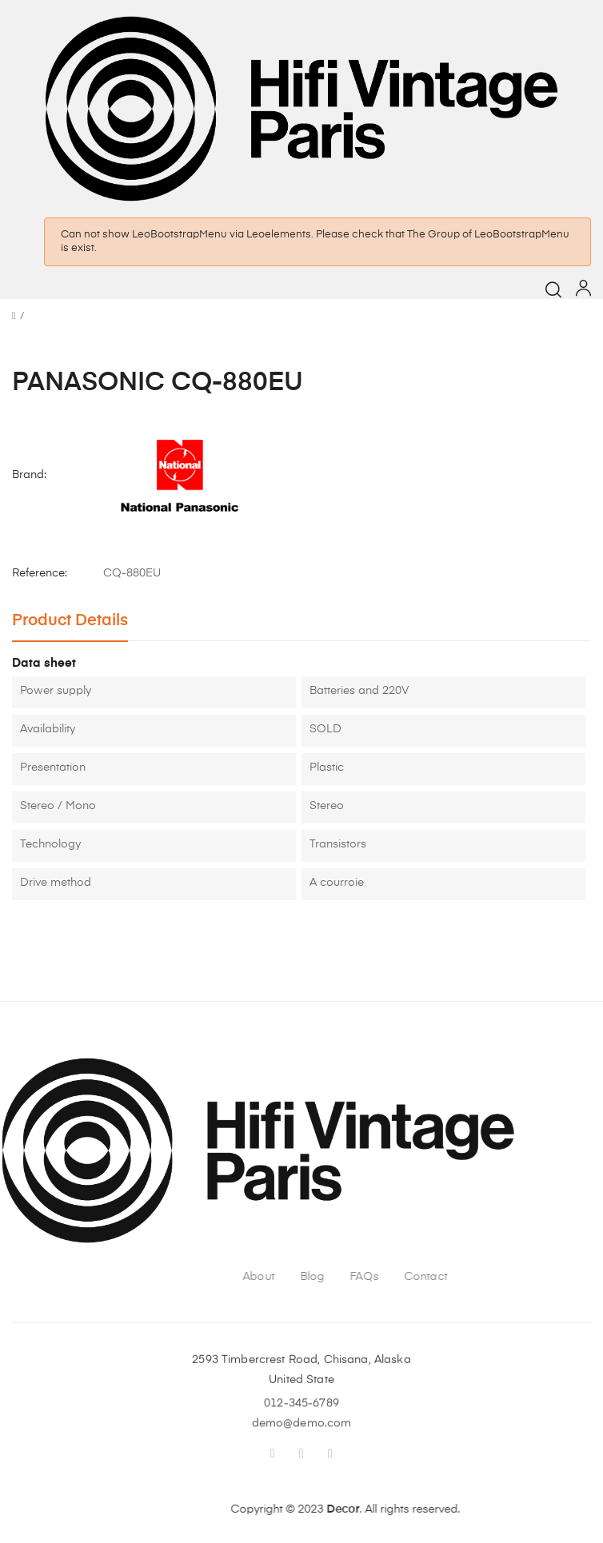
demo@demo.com (302, 1438)
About (399, 1276)
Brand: (29, 474)
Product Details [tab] (70, 620)
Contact (566, 1276)
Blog (453, 1276)
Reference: (39, 573)
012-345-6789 (301, 1418)
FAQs (504, 1276)
